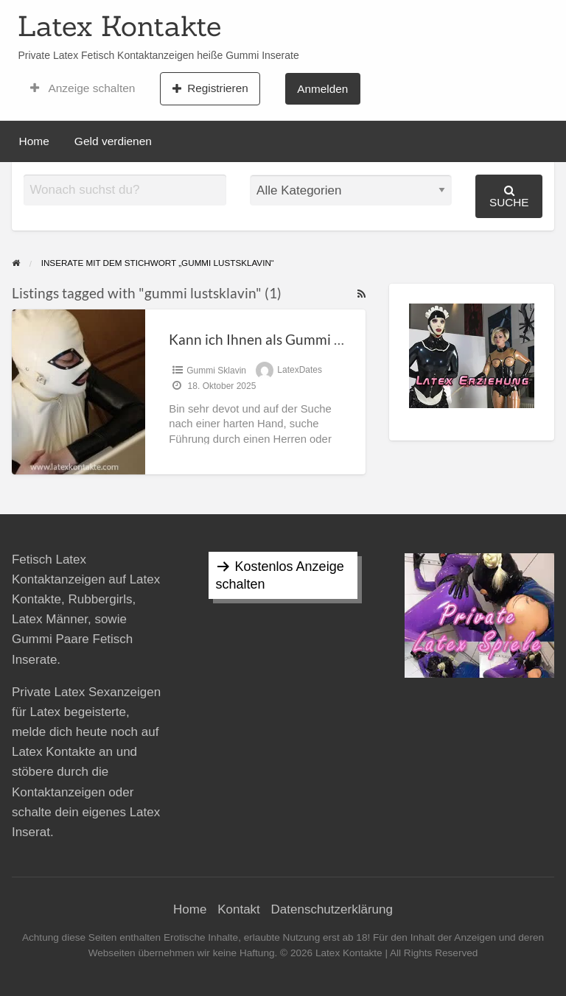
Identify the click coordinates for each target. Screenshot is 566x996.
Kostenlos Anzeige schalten (280, 575)
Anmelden (322, 89)
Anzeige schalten (82, 88)
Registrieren (210, 88)
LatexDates (299, 370)
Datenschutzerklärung (332, 909)
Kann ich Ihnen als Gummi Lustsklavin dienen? (312, 339)
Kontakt (238, 909)
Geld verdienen (113, 141)
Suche (509, 196)
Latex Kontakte (119, 25)
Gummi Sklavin (216, 370)
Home (34, 141)
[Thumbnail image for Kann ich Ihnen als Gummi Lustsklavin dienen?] (78, 391)
